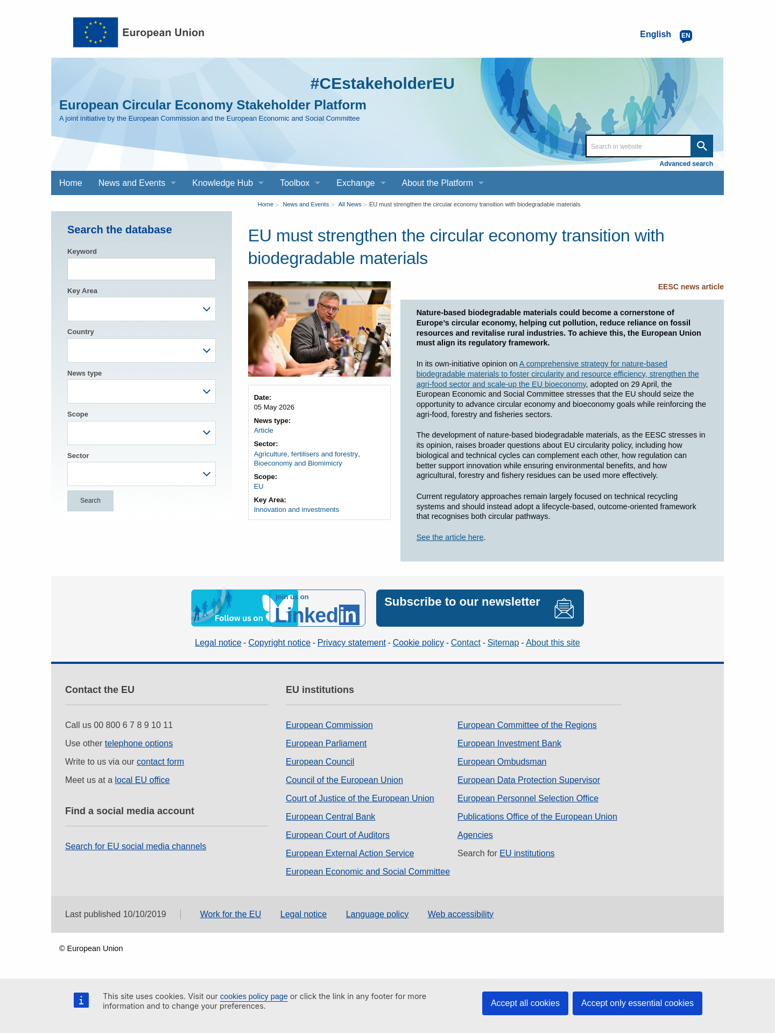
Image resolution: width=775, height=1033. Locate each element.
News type (84, 373)
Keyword (82, 251)
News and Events (306, 204)
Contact (466, 642)
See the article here (450, 537)
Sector (78, 456)
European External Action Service (350, 853)
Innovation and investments (296, 509)
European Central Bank (330, 816)
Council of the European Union (344, 780)
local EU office (142, 780)
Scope (77, 414)
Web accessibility (461, 914)
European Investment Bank (509, 743)
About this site (553, 642)
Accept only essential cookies (637, 1003)
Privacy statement (352, 642)
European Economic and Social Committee (368, 871)
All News (350, 204)
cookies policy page (254, 996)
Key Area (82, 291)
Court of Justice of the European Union (360, 798)
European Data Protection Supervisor (528, 780)
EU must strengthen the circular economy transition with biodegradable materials (475, 204)
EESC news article (691, 286)
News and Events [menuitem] (132, 183)
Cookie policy (418, 642)
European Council (320, 761)
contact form (160, 761)
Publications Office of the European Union (537, 816)
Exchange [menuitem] (355, 183)
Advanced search (686, 164)
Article (263, 430)
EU (259, 486)
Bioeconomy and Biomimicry (298, 463)
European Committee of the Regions (527, 725)
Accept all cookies (525, 1003)
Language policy (377, 914)
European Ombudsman (501, 761)
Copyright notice (279, 642)
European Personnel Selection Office (527, 798)
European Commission (329, 725)
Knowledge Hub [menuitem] (222, 183)
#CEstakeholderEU (383, 83)
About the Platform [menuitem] (438, 183)
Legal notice (218, 642)
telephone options (139, 743)
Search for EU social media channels (135, 846)
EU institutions (526, 853)
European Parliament (326, 743)
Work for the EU (231, 914)
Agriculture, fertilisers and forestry (306, 454)
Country (80, 332)
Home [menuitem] (70, 183)
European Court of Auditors (338, 835)
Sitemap (503, 642)
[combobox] (141, 309)
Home (265, 204)
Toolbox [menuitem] (294, 183)
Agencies (475, 835)
